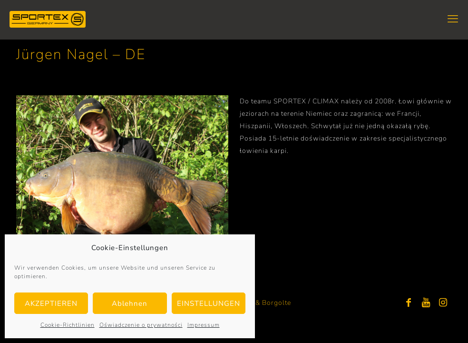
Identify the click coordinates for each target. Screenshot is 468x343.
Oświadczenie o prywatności (141, 325)
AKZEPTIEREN (51, 303)
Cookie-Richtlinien (67, 325)
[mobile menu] (453, 19)
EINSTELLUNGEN (208, 303)
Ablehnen (129, 303)
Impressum (203, 325)
